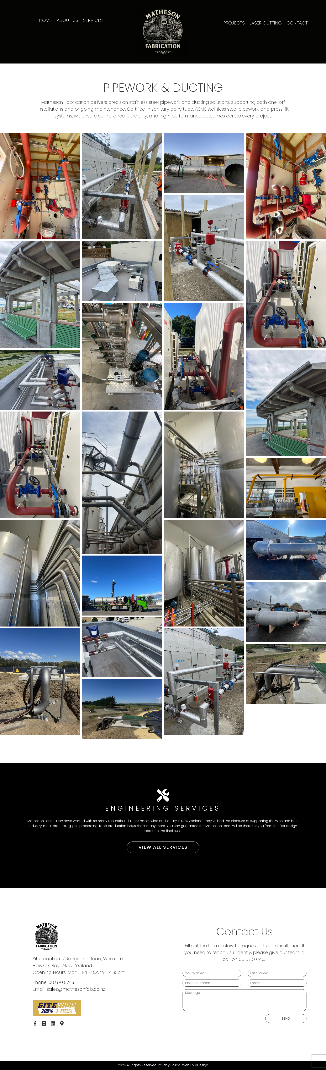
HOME (45, 20)
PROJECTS (234, 23)
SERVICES (93, 20)
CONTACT (297, 23)
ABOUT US (67, 20)
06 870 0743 (61, 982)
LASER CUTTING (265, 23)
